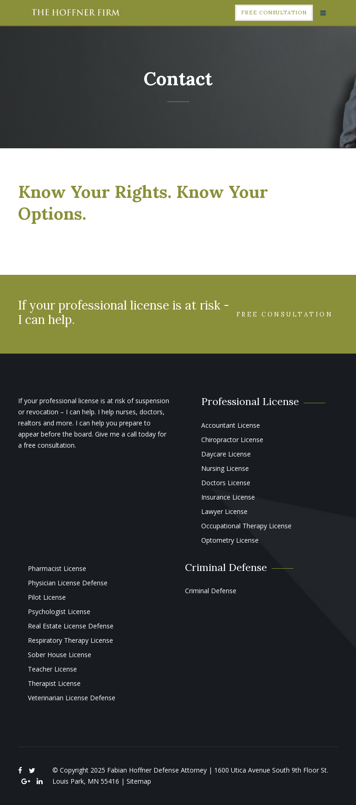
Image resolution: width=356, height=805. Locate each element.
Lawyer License (224, 511)
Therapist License (54, 683)
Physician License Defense (68, 582)
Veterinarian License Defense (71, 697)
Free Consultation (274, 12)
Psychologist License (59, 611)
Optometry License (230, 540)
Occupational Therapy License (246, 525)
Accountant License (230, 425)
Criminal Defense (210, 590)
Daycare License (226, 454)
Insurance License (228, 497)
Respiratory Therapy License (70, 640)
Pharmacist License (57, 568)
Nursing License (225, 468)
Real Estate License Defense (71, 625)
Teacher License (52, 669)
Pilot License (47, 597)
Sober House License (59, 654)
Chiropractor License (232, 439)
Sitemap (139, 781)
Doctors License (225, 482)
